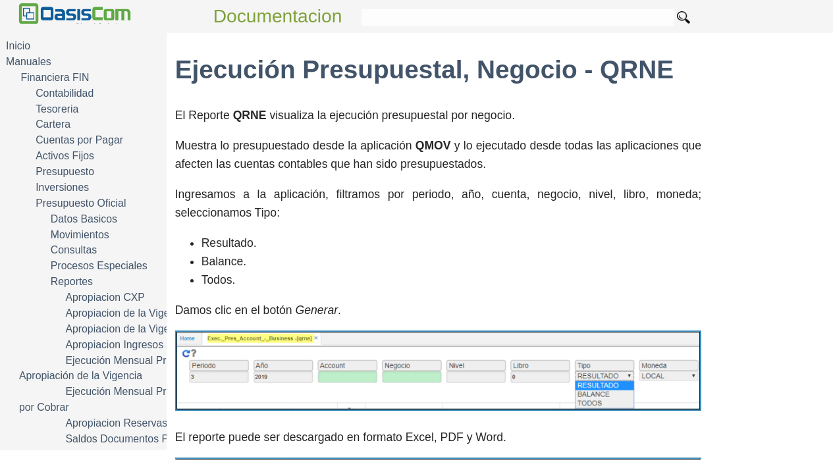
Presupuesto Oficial (81, 203)
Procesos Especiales (99, 265)
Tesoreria (57, 109)
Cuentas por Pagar (79, 139)
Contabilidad (65, 93)
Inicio (18, 45)
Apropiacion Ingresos (114, 344)
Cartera (53, 124)
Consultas (74, 249)
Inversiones (62, 187)
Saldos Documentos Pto (121, 438)
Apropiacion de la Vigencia (126, 313)
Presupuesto (65, 171)
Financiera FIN (55, 77)
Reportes (72, 281)
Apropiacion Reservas (116, 423)
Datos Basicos (84, 218)
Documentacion (277, 16)
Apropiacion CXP (105, 297)
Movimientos (80, 234)
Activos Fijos (65, 155)
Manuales (28, 61)
